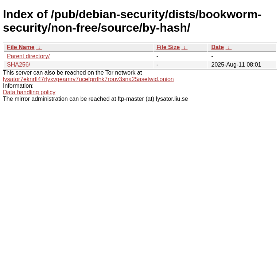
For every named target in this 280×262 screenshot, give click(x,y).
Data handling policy (29, 92)
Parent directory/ (28, 56)
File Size (168, 47)
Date (217, 47)
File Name (21, 47)
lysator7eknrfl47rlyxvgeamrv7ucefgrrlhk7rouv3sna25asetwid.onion (88, 79)
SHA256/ (18, 64)
